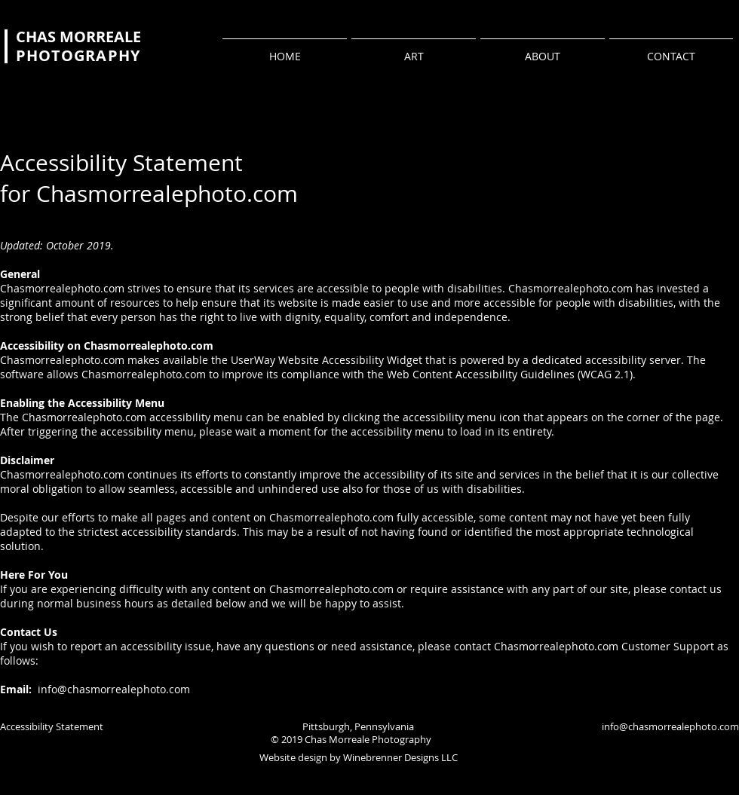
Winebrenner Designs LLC (400, 757)
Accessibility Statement (51, 726)
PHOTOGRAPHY (78, 55)
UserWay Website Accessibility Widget (326, 360)
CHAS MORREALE (78, 36)
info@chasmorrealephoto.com (112, 689)
